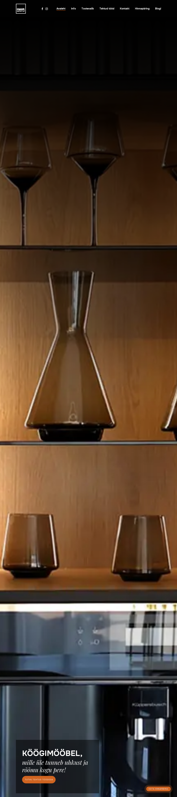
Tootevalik (87, 8)
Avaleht (61, 8)
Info (73, 8)
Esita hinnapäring (158, 789)
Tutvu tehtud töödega (39, 779)
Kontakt (124, 8)
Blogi (158, 8)
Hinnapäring (142, 8)
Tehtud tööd (106, 8)
